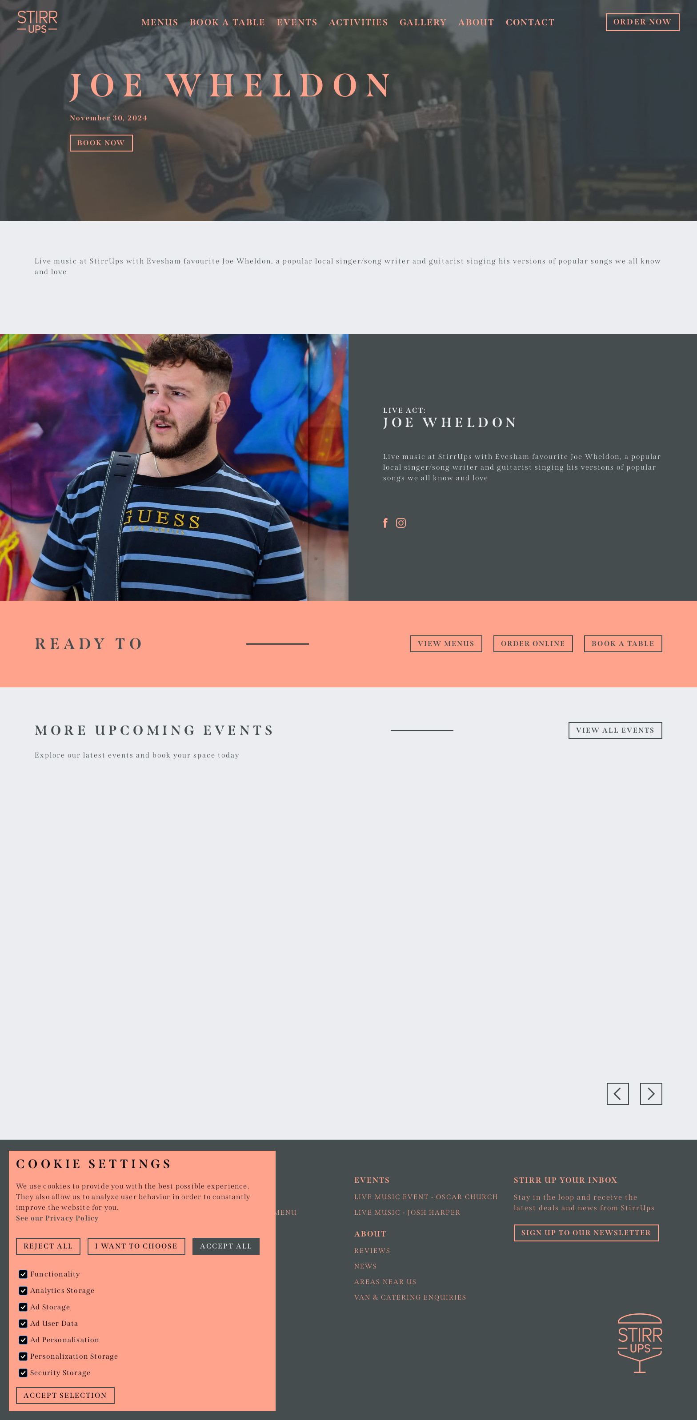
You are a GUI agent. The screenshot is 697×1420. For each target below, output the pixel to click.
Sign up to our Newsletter (586, 1233)
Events (297, 22)
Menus (160, 22)
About (476, 22)
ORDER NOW (642, 22)
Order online (533, 643)
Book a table (228, 22)
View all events (615, 730)
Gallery (423, 22)
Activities (359, 22)
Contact (530, 22)
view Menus (446, 643)
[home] (61, 22)
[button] (160, 22)
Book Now (101, 143)
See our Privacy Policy (57, 1218)
